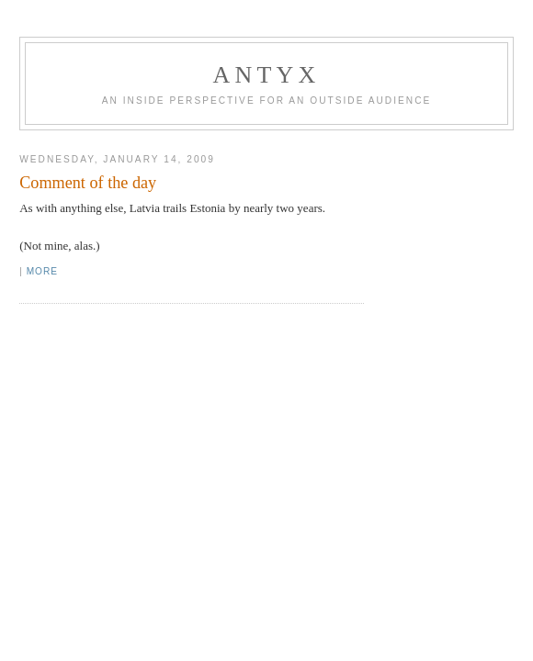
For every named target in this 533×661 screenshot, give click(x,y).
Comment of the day (87, 183)
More (42, 271)
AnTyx (267, 75)
